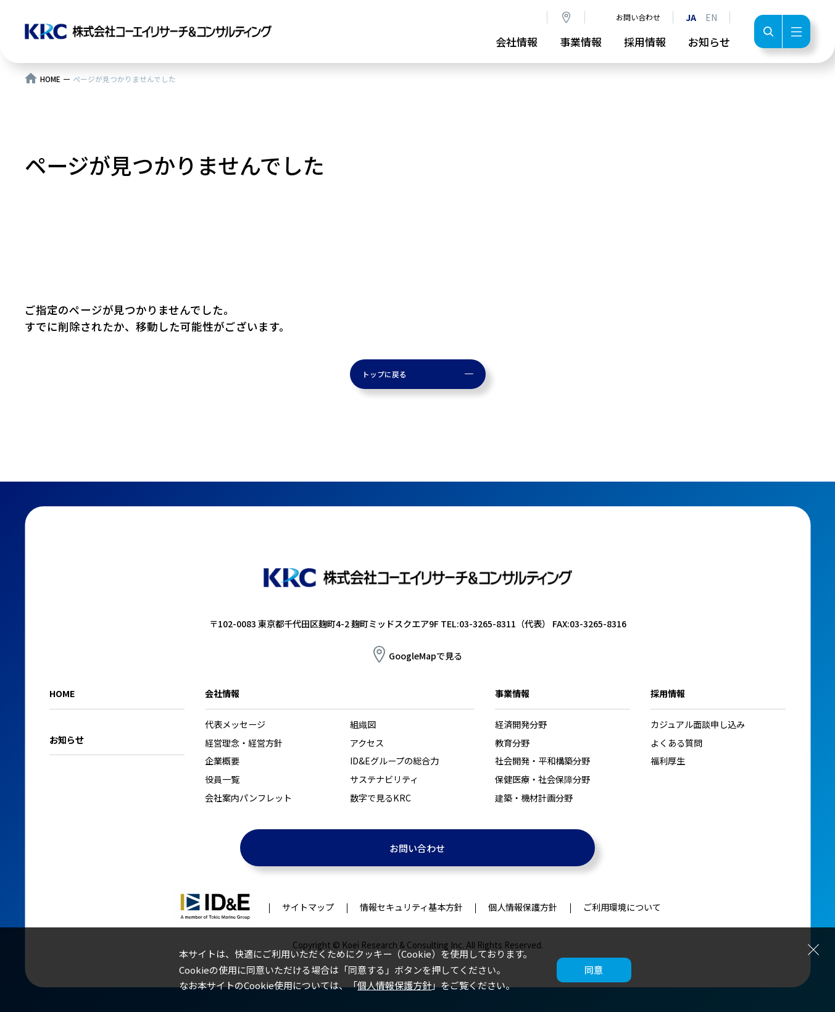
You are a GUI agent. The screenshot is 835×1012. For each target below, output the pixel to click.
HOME (50, 79)
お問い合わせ (638, 17)
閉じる (813, 949)
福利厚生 (667, 761)
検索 (768, 31)
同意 (593, 969)
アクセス (566, 17)
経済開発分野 (521, 724)
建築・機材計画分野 (534, 798)
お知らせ (709, 41)
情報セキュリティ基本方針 (411, 907)
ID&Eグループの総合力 (394, 761)
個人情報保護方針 (394, 985)
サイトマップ (308, 907)
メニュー (796, 31)
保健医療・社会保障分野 (542, 779)
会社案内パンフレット (248, 798)
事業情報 (581, 41)
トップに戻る (384, 374)
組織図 (363, 724)
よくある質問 (676, 743)
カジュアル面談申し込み (697, 724)
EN (711, 17)
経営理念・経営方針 (244, 743)
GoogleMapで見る (425, 656)
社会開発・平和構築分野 (542, 761)
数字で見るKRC (380, 798)
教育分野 (512, 743)
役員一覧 (222, 779)
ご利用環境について (622, 907)
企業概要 (222, 761)
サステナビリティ (384, 779)
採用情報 (645, 41)
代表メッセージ (235, 724)
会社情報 (517, 41)
